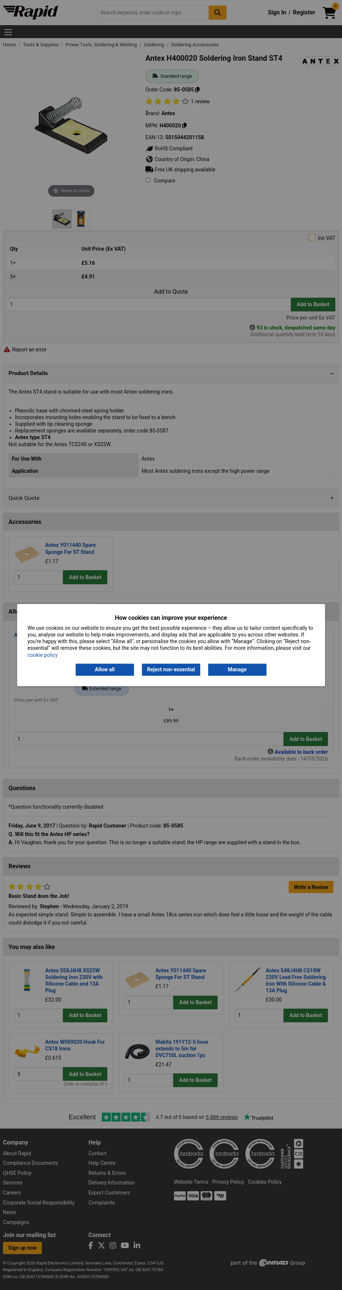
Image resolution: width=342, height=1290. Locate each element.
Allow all (104, 669)
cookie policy (42, 655)
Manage (237, 669)
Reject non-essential (171, 669)
